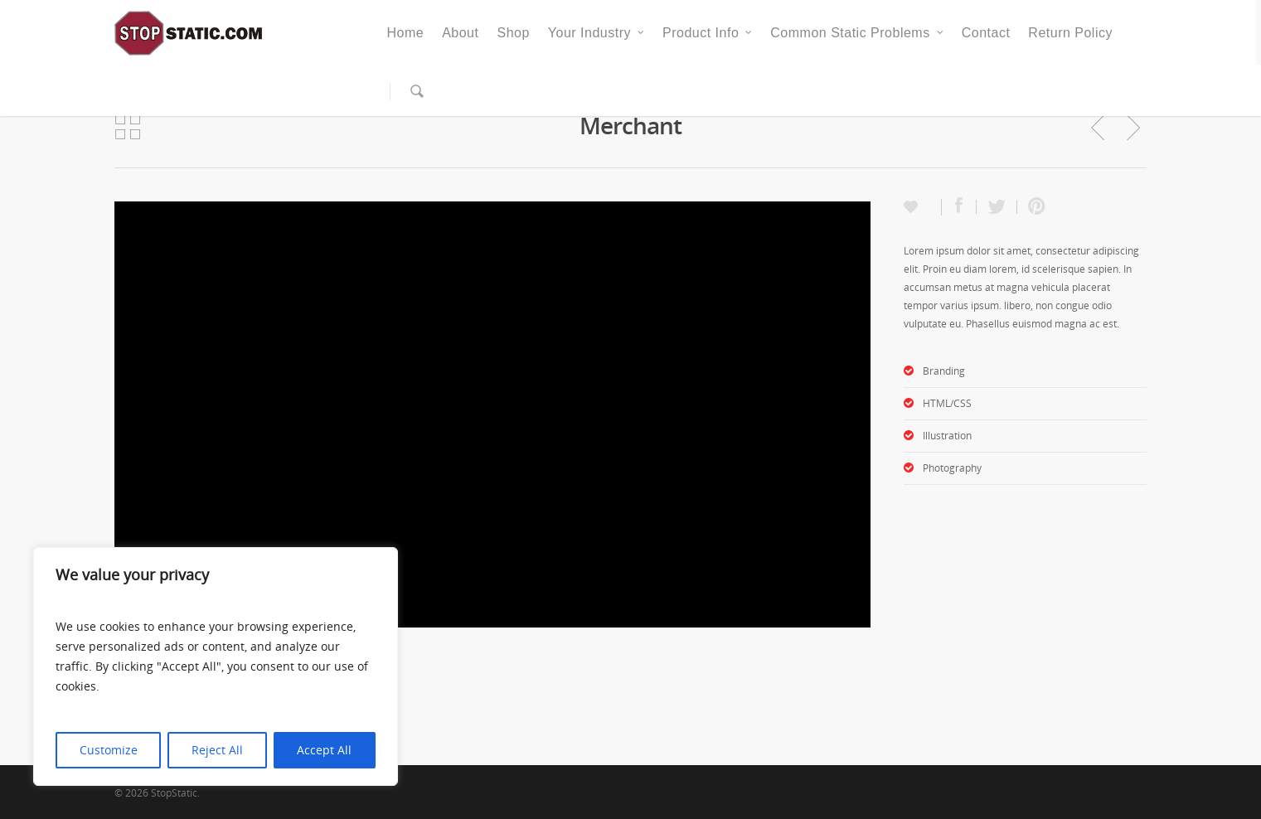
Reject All (217, 750)
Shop (513, 33)
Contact (986, 33)
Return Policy (1070, 33)
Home (405, 33)
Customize (109, 750)
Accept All (324, 750)
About (460, 33)
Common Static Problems (857, 33)
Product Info (708, 33)
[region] (215, 666)
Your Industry (597, 33)
